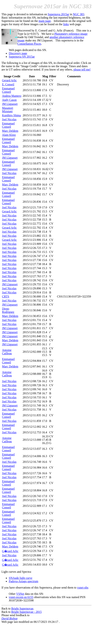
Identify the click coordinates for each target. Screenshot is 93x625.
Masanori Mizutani (7, 109)
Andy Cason (9, 99)
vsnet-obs (82, 587)
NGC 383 (78, 14)
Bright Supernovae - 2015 (26, 611)
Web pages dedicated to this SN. (28, 50)
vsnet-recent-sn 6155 (21, 597)
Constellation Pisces (29, 43)
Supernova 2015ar (58, 14)
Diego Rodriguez (8, 310)
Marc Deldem (10, 130)
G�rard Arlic (10, 551)
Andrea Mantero (11, 95)
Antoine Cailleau (7, 351)
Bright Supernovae (22, 608)
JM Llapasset (10, 103)
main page (45, 20)
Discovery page (18, 53)
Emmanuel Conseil (8, 90)
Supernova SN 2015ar (22, 56)
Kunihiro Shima (11, 115)
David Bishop (9, 618)
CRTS (5, 296)
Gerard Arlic (9, 80)
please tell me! (82, 69)
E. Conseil (8, 84)
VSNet (20, 593)
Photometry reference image (70, 33)
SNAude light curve (20, 578)
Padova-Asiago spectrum (23, 581)
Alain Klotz (9, 134)
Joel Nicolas (9, 119)
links (66, 24)
